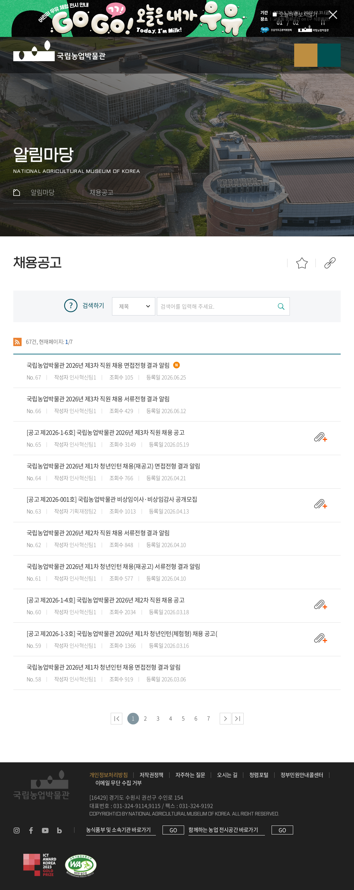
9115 (155, 806)
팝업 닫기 (332, 14)
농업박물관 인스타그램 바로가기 (16, 830)
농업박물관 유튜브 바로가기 (45, 830)
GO (173, 830)
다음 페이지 (225, 718)
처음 (116, 718)
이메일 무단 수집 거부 (118, 783)
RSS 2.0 (17, 341)
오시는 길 (227, 775)
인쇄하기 (273, 263)
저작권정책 (152, 775)
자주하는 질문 (190, 775)
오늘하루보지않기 (298, 14)
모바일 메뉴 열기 (329, 55)
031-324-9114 (130, 806)
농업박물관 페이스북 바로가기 (31, 830)
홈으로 (16, 192)
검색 (305, 55)
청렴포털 (258, 775)
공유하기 (330, 263)
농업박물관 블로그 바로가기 (59, 830)
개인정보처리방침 (108, 775)
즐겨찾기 (301, 263)
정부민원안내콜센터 (302, 775)
